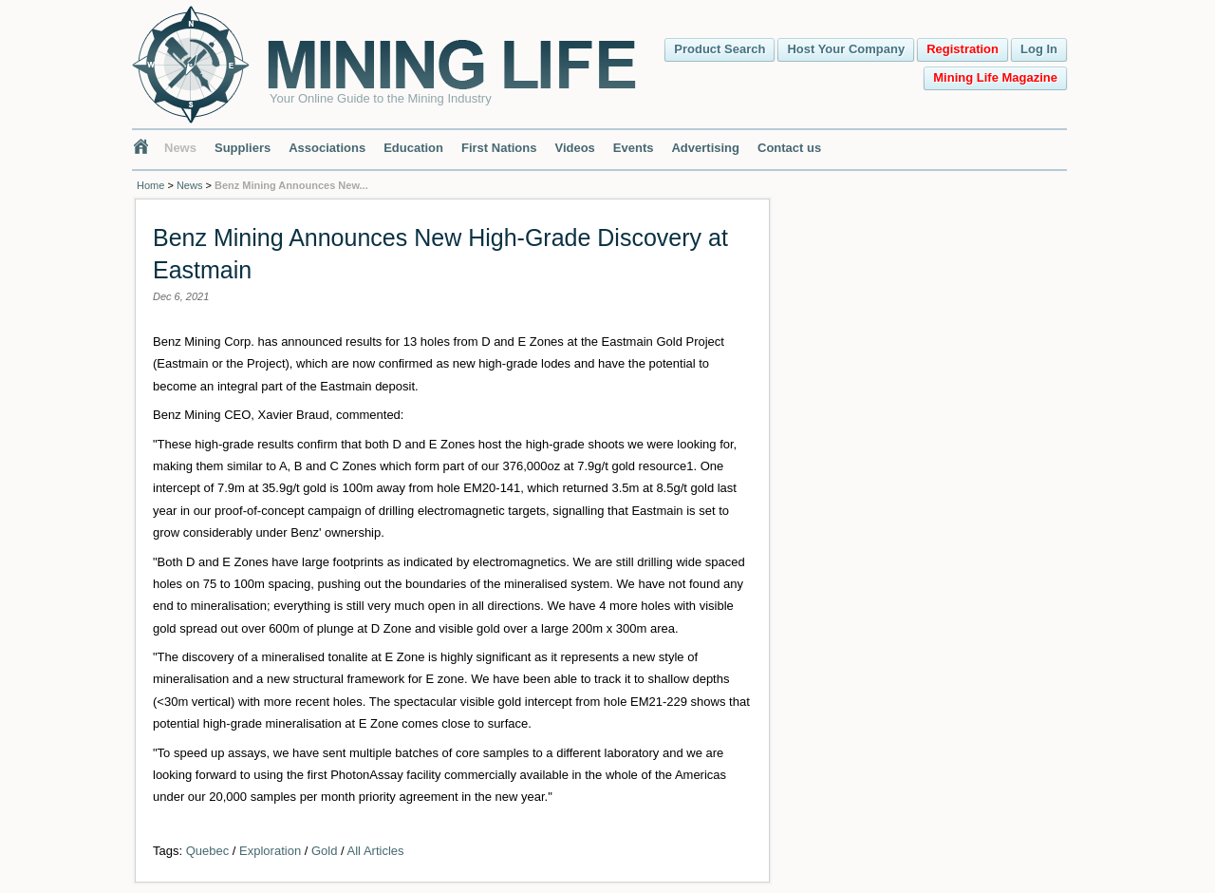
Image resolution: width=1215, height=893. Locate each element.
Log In (1038, 49)
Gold (324, 851)
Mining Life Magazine (995, 77)
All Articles (375, 851)
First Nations (498, 148)
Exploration (270, 851)
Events (633, 148)
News (180, 148)
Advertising (705, 148)
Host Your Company (846, 49)
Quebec (208, 851)
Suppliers (243, 148)
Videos (574, 148)
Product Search (719, 49)
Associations (327, 148)
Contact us (789, 148)
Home (150, 185)
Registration (962, 49)
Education (413, 148)
